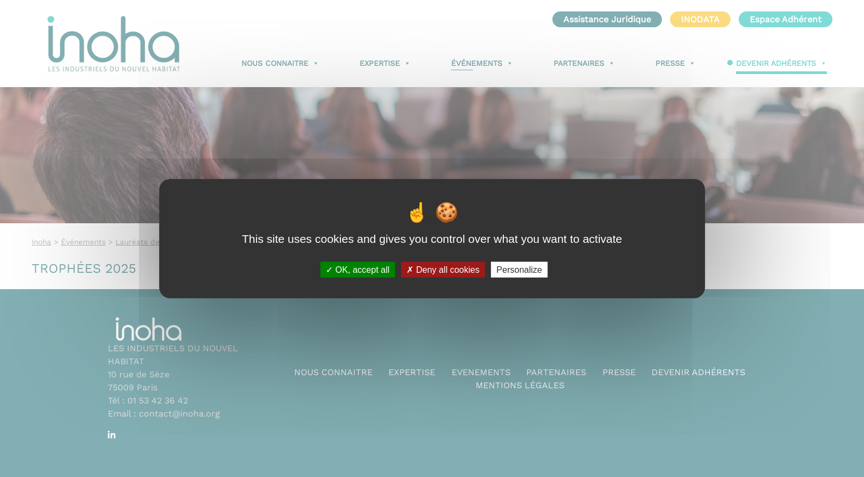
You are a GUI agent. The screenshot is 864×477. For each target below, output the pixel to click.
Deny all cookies (442, 269)
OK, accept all (358, 269)
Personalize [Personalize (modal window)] (519, 269)
